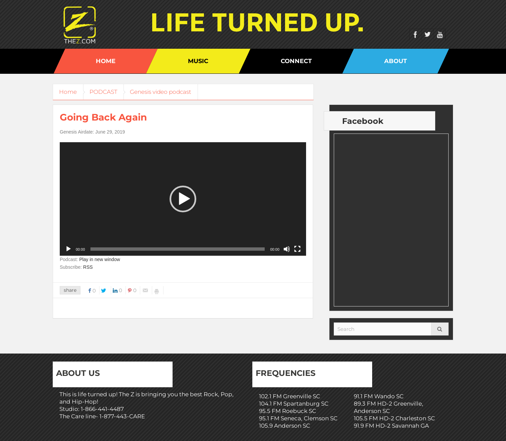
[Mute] (286, 249)
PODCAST (105, 91)
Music (198, 61)
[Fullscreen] (297, 249)
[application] (183, 199)
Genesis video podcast (163, 91)
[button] (183, 199)
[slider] (177, 249)
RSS (88, 267)
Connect (296, 61)
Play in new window (99, 259)
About (395, 61)
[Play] (68, 249)
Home (105, 61)
